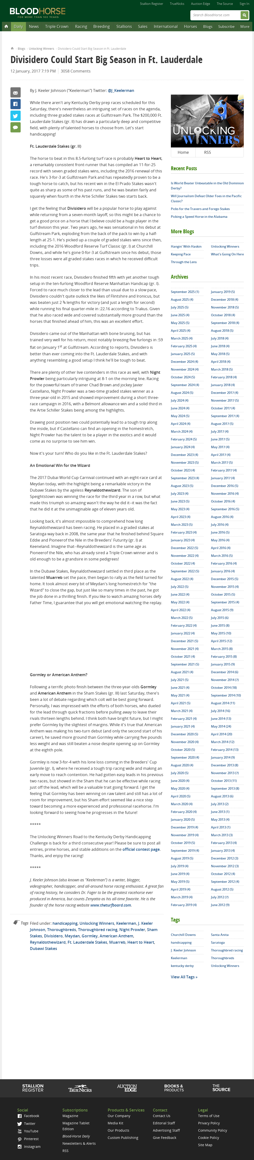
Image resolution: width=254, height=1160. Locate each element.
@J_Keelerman (121, 90)
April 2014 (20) (221, 734)
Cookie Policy (208, 1137)
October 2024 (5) (183, 377)
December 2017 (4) (224, 392)
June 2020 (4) (180, 781)
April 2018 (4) (220, 361)
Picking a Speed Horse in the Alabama (199, 216)
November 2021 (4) (185, 649)
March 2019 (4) (182, 897)
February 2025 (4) (184, 346)
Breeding (101, 26)
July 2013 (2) (219, 804)
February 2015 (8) (224, 656)
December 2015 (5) (224, 579)
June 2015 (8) (220, 625)
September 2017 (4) (225, 416)
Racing (81, 26)
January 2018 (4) (223, 385)
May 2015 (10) (221, 633)
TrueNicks (177, 3)
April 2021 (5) (180, 703)
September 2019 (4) (185, 850)
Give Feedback (164, 1137)
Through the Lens (184, 262)
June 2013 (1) (220, 812)
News (34, 26)
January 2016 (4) (223, 571)
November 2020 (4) (185, 742)
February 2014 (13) (224, 749)
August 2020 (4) (182, 765)
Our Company (119, 1115)
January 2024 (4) (183, 447)
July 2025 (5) (179, 307)
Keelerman (126, 923)
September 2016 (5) (225, 509)
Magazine (70, 1115)
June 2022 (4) (180, 594)
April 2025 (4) (180, 330)
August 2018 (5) (222, 330)
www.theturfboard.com (110, 905)
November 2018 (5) (225, 307)
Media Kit (115, 1123)
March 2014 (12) (222, 742)
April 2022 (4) (180, 610)
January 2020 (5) (183, 819)
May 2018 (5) (220, 354)
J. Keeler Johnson (183, 950)
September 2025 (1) (185, 292)
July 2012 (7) (219, 897)
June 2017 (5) (220, 439)
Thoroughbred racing (97, 929)
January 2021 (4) (183, 726)
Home (12, 48)
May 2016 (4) (220, 540)
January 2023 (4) (183, 540)
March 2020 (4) (182, 804)
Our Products (118, 1130)
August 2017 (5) (222, 424)
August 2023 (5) (182, 486)
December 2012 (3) (224, 858)
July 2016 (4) (219, 524)
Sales (143, 26)
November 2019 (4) (185, 835)
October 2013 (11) (224, 781)
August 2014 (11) (223, 703)
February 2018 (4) (224, 377)
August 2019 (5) (182, 858)
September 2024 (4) (185, 385)
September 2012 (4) (225, 881)
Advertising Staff (166, 1130)
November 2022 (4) (185, 555)
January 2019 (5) (223, 292)
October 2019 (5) (183, 843)
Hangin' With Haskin (186, 246)
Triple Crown (57, 26)
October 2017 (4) (223, 408)
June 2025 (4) (180, 315)
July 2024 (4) (179, 400)
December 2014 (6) (224, 672)
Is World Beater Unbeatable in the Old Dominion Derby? (207, 185)
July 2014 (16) (220, 711)
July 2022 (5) (179, 586)
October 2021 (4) (183, 656)
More (244, 26)
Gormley (90, 936)
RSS (207, 152)
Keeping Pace (181, 254)
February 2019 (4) (184, 905)
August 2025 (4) (182, 299)
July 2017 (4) (219, 431)
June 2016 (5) (220, 532)
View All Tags (183, 977)
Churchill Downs (183, 935)
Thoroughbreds (61, 929)
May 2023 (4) (180, 509)
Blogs (207, 26)
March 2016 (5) (222, 555)
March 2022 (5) (182, 618)
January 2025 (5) (183, 354)
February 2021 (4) (184, 718)
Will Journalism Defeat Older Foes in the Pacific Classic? (206, 198)
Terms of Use (208, 1115)
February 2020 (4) (184, 812)
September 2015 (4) (225, 602)
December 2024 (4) (184, 361)
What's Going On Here (227, 254)
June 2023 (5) (180, 501)
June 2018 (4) (220, 346)
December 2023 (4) (184, 455)
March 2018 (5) (222, 369)
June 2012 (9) (220, 905)
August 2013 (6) (222, 796)
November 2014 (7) (225, 680)
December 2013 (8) (224, 765)
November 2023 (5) (185, 462)
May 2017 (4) (220, 447)
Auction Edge (200, 3)
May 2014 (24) (221, 726)
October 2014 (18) (224, 687)
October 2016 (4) (223, 501)
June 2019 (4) (180, 874)
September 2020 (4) (185, 757)
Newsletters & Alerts (79, 1143)
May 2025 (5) (180, 323)
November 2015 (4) (225, 586)
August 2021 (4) (182, 672)
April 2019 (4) (180, 889)
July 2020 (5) (179, 773)
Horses (190, 26)
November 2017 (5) (225, 400)
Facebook (15, 104)
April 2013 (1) (220, 827)
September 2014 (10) (226, 695)
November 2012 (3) (225, 866)
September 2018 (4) (225, 323)
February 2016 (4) (224, 563)
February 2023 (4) (184, 532)
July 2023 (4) (179, 493)
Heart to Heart (140, 942)
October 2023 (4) (183, 470)
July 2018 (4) (219, 338)
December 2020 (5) (184, 734)
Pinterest (27, 1138)
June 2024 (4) (180, 408)
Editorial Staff (164, 1123)
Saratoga (218, 942)
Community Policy (212, 1130)
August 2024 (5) (182, 392)
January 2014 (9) (223, 757)
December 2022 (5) (184, 548)
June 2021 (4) (180, 687)
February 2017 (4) (224, 470)
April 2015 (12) (221, 641)
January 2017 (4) (223, 478)
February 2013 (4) (224, 843)
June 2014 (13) (221, 718)
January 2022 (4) (183, 633)
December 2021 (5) (184, 641)
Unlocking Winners (41, 49)
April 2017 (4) (220, 455)
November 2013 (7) (225, 773)
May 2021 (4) (180, 695)
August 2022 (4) (182, 579)
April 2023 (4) (180, 517)
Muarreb (117, 942)
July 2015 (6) (219, 618)
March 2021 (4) (182, 711)
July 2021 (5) (179, 680)
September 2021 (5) (185, 664)
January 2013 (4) (223, 850)
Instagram (28, 1146)
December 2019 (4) (184, 827)
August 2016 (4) (222, 517)
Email (15, 92)
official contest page (141, 849)
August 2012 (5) (222, 889)
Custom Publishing (123, 1137)
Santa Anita (220, 935)
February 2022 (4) (184, 625)
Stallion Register (151, 3)
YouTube (27, 1131)
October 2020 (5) (183, 749)
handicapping (65, 923)
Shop (174, 1088)
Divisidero (53, 936)
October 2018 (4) (223, 315)
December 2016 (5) (224, 486)
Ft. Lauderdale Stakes (87, 942)
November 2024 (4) (185, 369)
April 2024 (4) (180, 424)
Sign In (244, 3)
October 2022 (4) (183, 563)
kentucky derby (182, 966)
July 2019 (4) (179, 866)
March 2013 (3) (222, 835)
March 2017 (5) (222, 462)
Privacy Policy (209, 1123)
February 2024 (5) (184, 439)
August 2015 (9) (222, 610)
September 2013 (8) (225, 788)
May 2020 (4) (180, 788)
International (166, 26)
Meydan (72, 936)
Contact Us (161, 1115)
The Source (225, 3)
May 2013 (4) (220, 819)
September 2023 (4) (185, 478)
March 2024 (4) (182, 431)
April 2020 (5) (180, 796)
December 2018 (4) (224, 299)
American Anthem (116, 936)
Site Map (205, 1145)
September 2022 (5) (185, 571)
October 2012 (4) (223, 874)
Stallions (124, 26)
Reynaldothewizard (48, 942)
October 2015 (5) (223, 594)
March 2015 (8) (222, 649)
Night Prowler (132, 929)
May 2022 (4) (180, 602)
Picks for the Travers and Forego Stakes (200, 209)
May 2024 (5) (180, 416)
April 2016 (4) (220, 548)
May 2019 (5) (180, 881)
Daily (18, 26)
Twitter (15, 116)
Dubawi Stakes (43, 948)
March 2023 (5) (182, 524)
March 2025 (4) (182, 338)
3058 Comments (76, 71)
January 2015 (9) (223, 664)
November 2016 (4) (225, 493)
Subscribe (226, 26)
